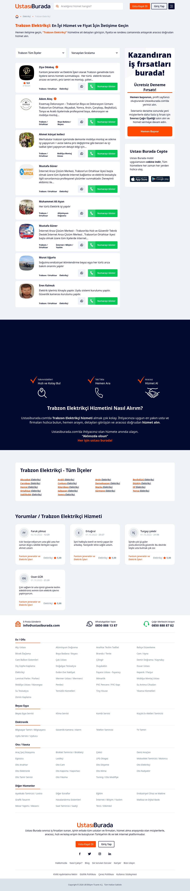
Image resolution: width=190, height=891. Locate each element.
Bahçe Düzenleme (146, 647)
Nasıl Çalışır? (76, 862)
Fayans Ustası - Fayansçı (108, 672)
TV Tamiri (141, 729)
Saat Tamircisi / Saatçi (67, 805)
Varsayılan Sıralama (95, 53)
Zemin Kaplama (23, 697)
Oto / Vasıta (22, 744)
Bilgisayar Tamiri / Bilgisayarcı (30, 729)
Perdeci (59, 684)
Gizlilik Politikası (88, 874)
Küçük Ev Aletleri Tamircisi (150, 713)
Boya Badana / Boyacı (64, 123)
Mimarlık (100, 678)
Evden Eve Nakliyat (65, 672)
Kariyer (117, 862)
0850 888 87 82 (163, 625)
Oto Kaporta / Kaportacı (68, 770)
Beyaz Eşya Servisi (24, 713)
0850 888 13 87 (106, 625)
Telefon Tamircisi (104, 729)
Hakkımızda (61, 862)
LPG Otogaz (102, 758)
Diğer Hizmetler (25, 785)
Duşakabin (101, 665)
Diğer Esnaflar (63, 793)
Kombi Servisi (103, 713)
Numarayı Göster (106, 86)
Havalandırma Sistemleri (68, 799)
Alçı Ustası (20, 647)
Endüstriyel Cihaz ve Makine (151, 793)
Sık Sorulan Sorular (101, 862)
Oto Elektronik (22, 770)
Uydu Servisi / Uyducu (26, 735)
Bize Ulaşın (129, 862)
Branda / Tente (103, 653)
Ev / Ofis (20, 639)
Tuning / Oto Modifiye (107, 777)
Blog (87, 862)
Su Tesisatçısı (22, 690)
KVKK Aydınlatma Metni (65, 874)
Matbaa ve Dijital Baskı (148, 799)
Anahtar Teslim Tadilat (107, 647)
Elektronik (21, 722)
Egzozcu (19, 758)
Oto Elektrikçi (143, 764)
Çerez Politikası (106, 874)
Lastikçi (59, 758)
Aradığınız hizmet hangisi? (76, 6)
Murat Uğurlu (47, 257)
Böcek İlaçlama (23, 653)
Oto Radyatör (143, 770)
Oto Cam (60, 764)
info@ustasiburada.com (41, 625)
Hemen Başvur (150, 131)
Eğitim (99, 793)
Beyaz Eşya (22, 705)
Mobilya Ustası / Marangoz (28, 684)
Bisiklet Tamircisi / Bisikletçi (70, 752)
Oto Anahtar (21, 764)
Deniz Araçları (144, 752)
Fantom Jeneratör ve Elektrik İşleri (29, 558)
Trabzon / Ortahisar (48, 89)
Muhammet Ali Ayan (51, 201)
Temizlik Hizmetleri (65, 690)
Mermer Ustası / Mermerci (69, 678)
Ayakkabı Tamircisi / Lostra (28, 793)
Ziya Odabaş (46, 67)
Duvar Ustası (143, 665)
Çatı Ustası (61, 659)
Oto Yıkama (62, 777)
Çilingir (99, 659)
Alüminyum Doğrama (63, 214)
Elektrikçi (27, 16)
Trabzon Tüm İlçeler (41, 53)
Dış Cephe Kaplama (25, 665)
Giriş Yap (159, 6)
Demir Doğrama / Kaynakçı (150, 659)
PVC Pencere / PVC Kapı (108, 684)
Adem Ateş (45, 99)
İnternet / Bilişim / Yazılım (64, 246)
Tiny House (102, 690)
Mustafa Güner (48, 166)
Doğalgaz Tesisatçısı (66, 665)
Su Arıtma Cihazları (146, 684)
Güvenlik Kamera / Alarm (68, 729)
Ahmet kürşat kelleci (52, 134)
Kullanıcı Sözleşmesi (126, 874)
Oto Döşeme (102, 764)
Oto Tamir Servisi (24, 777)
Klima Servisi (62, 713)
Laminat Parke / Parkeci (27, 678)
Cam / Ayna (142, 653)
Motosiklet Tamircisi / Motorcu (152, 758)
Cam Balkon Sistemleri (26, 659)
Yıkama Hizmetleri (146, 690)
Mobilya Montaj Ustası (64, 154)
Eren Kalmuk (47, 285)
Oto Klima (101, 770)
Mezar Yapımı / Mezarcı (27, 805)
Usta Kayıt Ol (140, 6)
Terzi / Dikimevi (104, 805)
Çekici (99, 752)
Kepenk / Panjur (145, 672)
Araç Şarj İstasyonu (25, 752)
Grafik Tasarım (22, 799)
